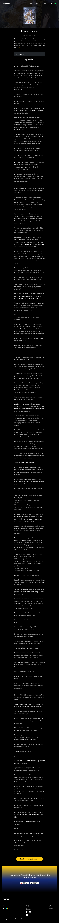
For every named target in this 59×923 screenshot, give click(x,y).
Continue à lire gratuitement (29, 859)
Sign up (50, 906)
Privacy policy (28, 909)
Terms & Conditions (28, 906)
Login (36, 3)
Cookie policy (28, 908)
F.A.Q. (30, 3)
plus (19, 47)
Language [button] (43, 3)
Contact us (51, 908)
